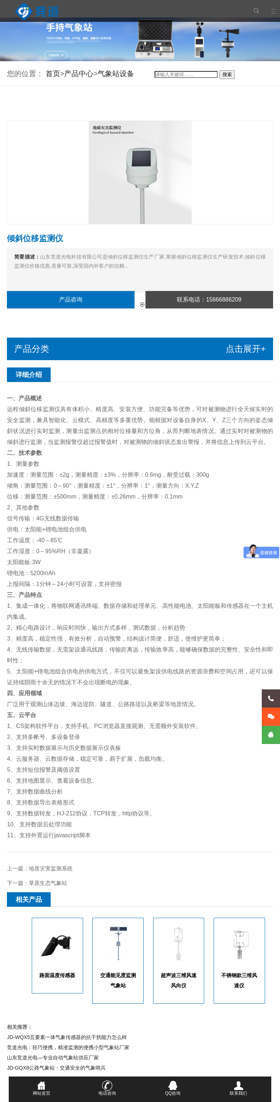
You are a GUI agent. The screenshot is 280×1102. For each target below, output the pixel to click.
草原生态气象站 (48, 883)
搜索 (227, 74)
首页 (53, 74)
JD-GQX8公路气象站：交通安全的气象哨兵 (56, 1068)
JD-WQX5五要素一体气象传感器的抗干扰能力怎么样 (67, 1037)
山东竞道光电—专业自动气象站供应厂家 (53, 1057)
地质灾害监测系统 (51, 868)
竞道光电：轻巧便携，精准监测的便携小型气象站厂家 (68, 1047)
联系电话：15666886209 (209, 299)
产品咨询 (70, 299)
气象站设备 (116, 74)
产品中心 (78, 74)
